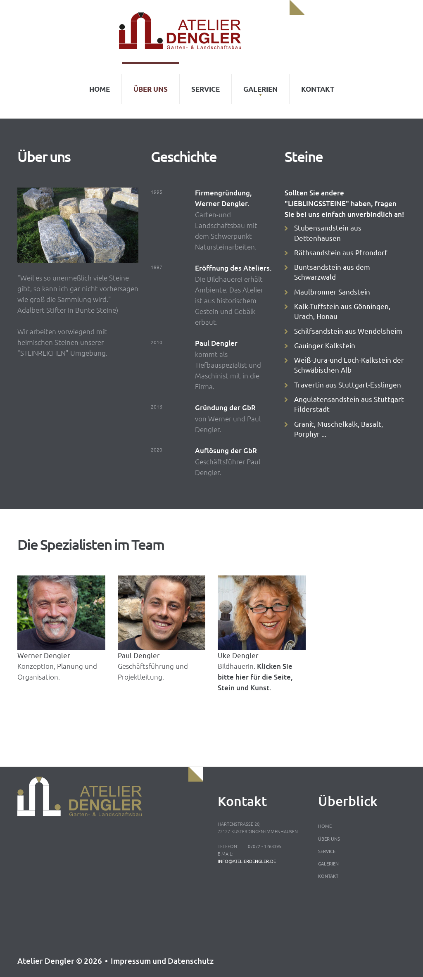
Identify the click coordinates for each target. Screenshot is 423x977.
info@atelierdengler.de (247, 861)
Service (205, 83)
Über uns (150, 83)
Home (99, 83)
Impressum (131, 961)
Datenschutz (191, 961)
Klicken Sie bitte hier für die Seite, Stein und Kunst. (255, 676)
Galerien (260, 83)
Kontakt (318, 83)
